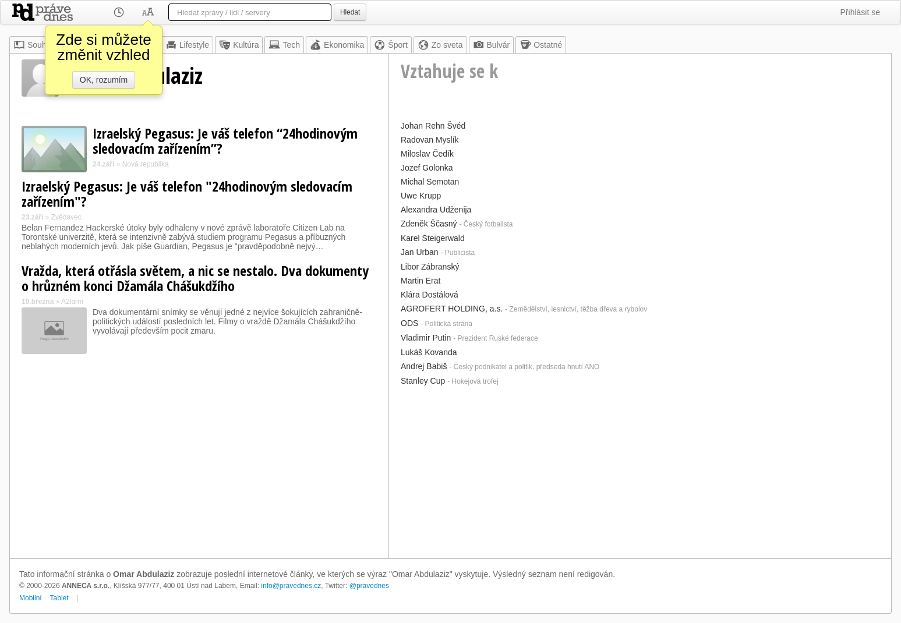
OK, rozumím (104, 79)
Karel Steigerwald (433, 238)
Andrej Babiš (424, 366)
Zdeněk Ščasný (429, 223)
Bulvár (491, 45)
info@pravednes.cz (291, 586)
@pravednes (369, 586)
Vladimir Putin (426, 337)
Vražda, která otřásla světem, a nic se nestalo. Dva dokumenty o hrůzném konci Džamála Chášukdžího (195, 278)
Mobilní (30, 598)
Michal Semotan (430, 181)
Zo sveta (440, 45)
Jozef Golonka (427, 167)
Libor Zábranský (430, 266)
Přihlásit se (860, 12)
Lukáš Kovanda (429, 352)
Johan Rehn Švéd (433, 125)
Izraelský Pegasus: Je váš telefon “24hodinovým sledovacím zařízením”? (225, 140)
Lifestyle (187, 45)
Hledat (350, 12)
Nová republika (145, 164)
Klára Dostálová (429, 294)
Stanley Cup (423, 380)
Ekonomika (337, 45)
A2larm (72, 302)
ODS (409, 323)
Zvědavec (66, 217)
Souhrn (33, 45)
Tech (284, 45)
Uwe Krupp (421, 195)
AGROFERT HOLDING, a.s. (452, 308)
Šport (390, 45)
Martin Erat (420, 280)
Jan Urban (420, 252)
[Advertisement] (640, 471)
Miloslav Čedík (427, 153)
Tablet (59, 598)
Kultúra (239, 45)
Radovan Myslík (430, 139)
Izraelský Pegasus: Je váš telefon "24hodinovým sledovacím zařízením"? (187, 193)
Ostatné (541, 45)
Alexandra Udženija (436, 209)
